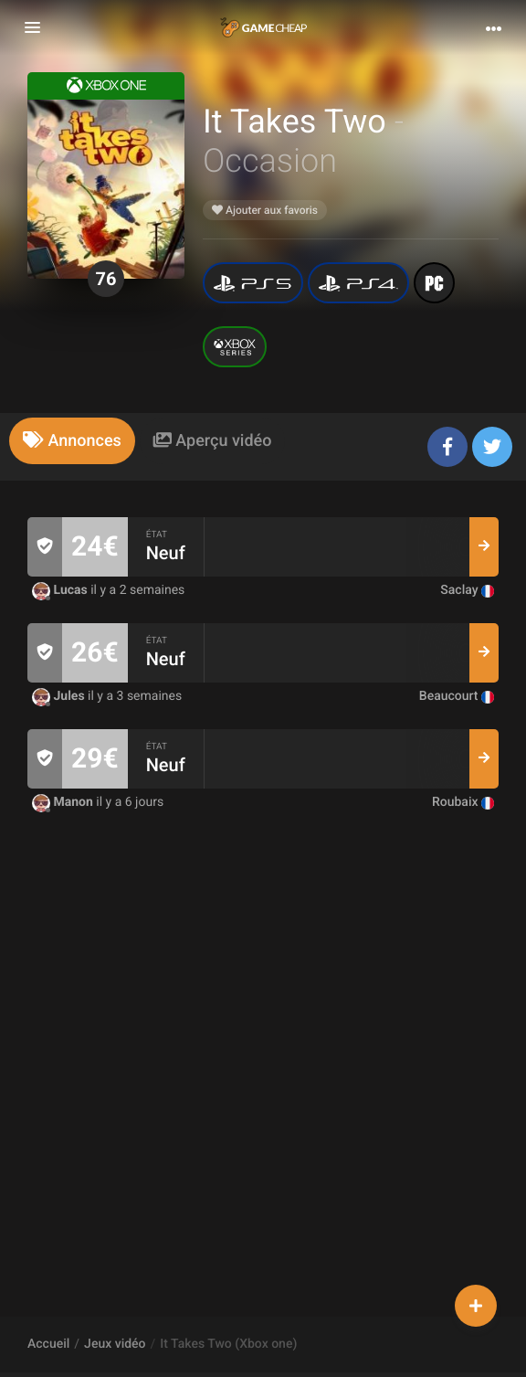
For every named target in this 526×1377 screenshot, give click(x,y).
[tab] (72, 441)
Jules (60, 696)
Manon (64, 802)
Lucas (61, 590)
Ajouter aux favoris (265, 210)
